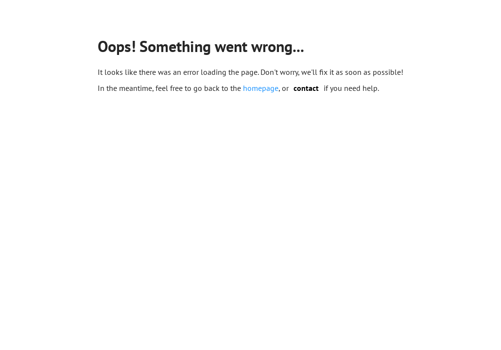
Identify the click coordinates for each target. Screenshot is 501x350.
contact (306, 88)
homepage (260, 88)
